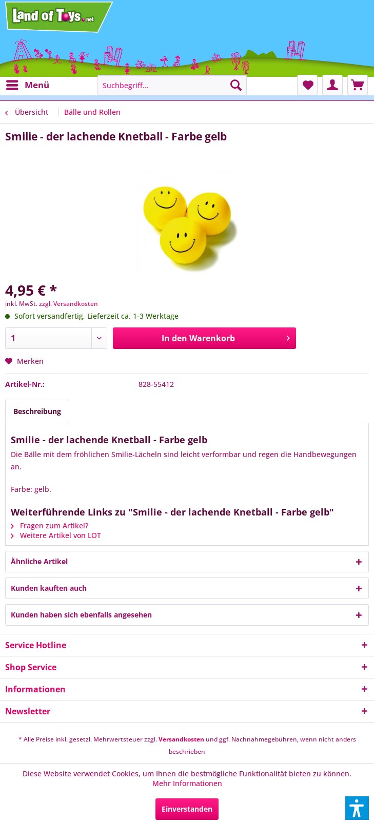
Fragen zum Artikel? (49, 525)
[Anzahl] (56, 338)
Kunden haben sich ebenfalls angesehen (81, 615)
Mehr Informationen (187, 783)
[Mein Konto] (332, 85)
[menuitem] (27, 85)
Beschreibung (37, 411)
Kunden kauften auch (49, 588)
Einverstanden (187, 809)
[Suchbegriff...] (172, 85)
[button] (357, 808)
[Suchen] (236, 85)
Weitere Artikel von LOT (56, 535)
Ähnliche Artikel (39, 561)
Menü (27, 84)
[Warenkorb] (357, 85)
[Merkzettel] (307, 85)
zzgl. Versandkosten (68, 303)
